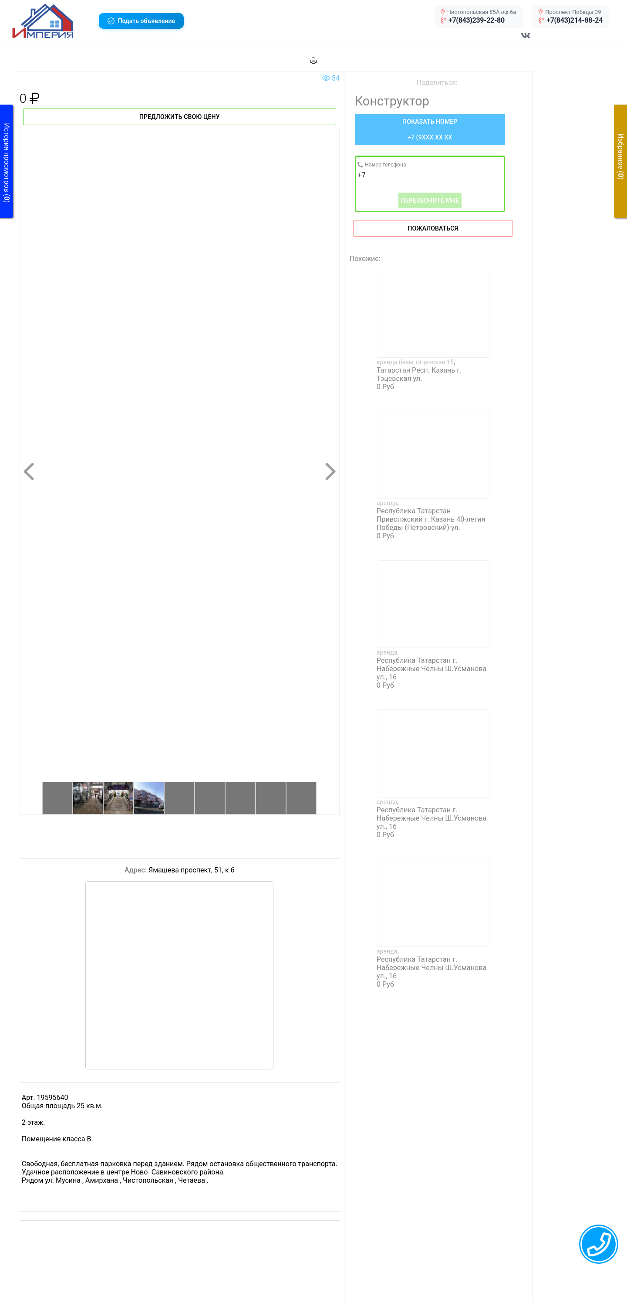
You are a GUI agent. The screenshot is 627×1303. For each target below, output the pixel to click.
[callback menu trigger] (598, 1244)
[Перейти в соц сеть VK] (526, 40)
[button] (52, 20)
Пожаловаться (433, 228)
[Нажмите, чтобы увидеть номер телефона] (430, 129)
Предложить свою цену (179, 116)
